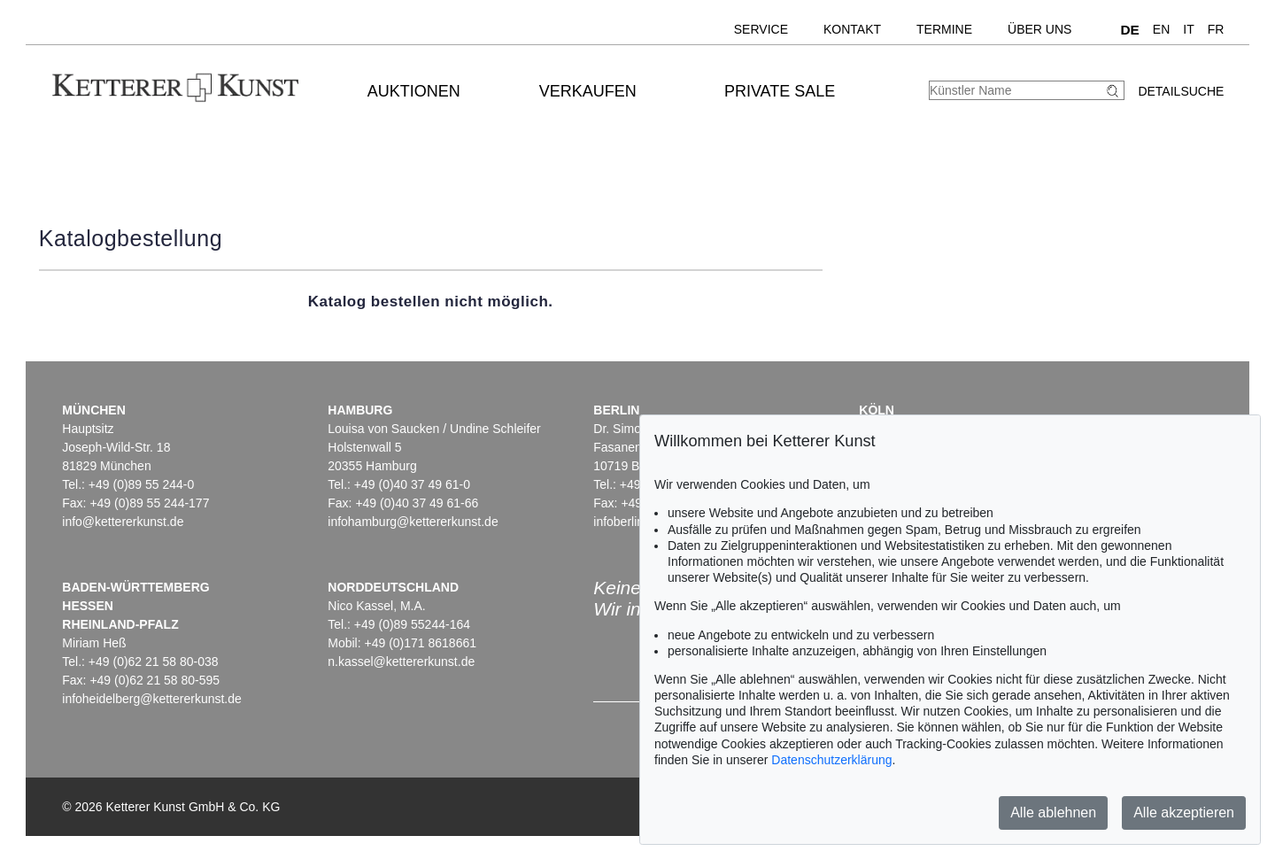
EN (1161, 29)
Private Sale (779, 91)
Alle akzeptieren (1183, 812)
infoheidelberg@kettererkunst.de (152, 699)
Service (761, 29)
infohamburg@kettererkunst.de (413, 522)
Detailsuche (1181, 91)
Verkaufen (588, 91)
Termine (944, 29)
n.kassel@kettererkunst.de (401, 661)
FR (1216, 29)
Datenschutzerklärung (831, 760)
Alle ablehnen (1053, 812)
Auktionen (413, 91)
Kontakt (852, 29)
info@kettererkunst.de (122, 522)
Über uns (1039, 29)
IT (1188, 29)
